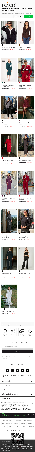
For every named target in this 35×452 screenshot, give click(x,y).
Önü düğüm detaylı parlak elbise (7, 236)
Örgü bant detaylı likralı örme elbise (8, 86)
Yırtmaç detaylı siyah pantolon (8, 123)
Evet (28, 16)
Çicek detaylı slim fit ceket (25, 86)
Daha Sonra (18, 16)
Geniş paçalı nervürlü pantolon (25, 199)
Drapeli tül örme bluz (25, 47)
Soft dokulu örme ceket (8, 47)
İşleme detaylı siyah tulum (7, 274)
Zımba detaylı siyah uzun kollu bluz (24, 236)
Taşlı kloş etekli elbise (8, 311)
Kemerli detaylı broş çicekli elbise (7, 161)
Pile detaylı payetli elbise (24, 123)
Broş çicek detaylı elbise (26, 160)
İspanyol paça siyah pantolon (24, 274)
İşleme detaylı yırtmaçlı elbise (8, 199)
